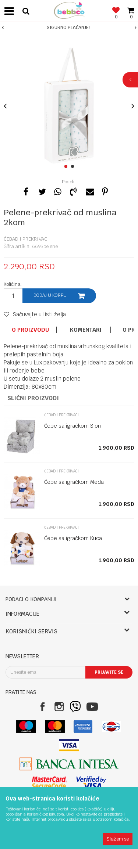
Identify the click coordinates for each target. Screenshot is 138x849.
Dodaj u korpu (50, 295)
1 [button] (67, 167)
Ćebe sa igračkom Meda (74, 482)
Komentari (86, 330)
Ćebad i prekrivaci (26, 239)
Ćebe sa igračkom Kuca (73, 538)
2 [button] (74, 167)
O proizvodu (30, 330)
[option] (69, 27)
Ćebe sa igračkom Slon (72, 425)
